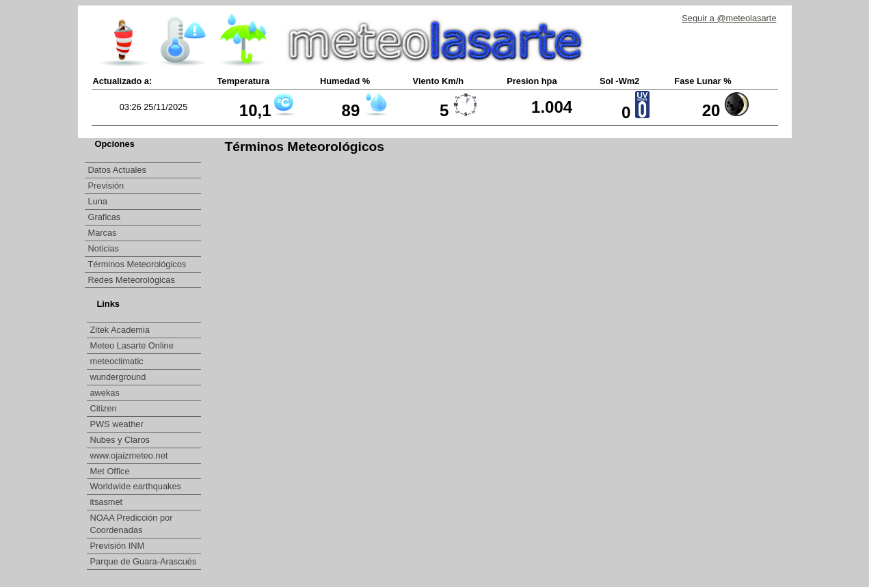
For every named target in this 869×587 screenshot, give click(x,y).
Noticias (104, 248)
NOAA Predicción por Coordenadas (131, 524)
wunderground (119, 377)
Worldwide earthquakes (136, 486)
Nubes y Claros (121, 440)
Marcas (102, 233)
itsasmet (107, 502)
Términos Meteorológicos (137, 264)
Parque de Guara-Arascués (143, 561)
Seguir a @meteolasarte (729, 18)
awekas (106, 392)
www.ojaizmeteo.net (130, 455)
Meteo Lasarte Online (133, 345)
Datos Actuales (117, 170)
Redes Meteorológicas (131, 280)
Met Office (111, 471)
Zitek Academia (120, 330)
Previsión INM (117, 546)
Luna (97, 201)
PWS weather (118, 424)
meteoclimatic (118, 361)
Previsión (106, 185)
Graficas (104, 217)
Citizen (105, 408)
